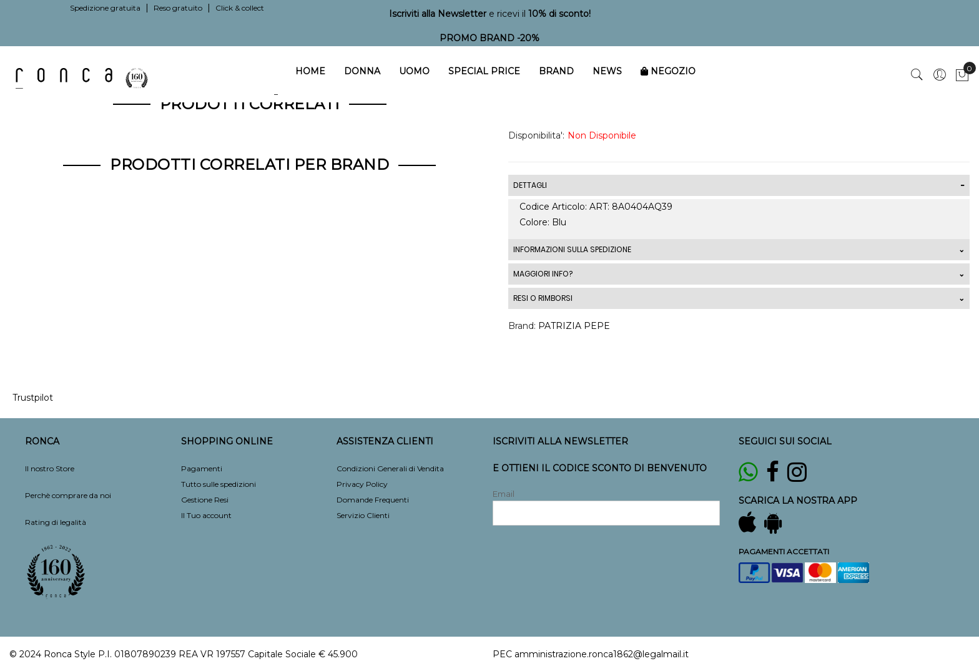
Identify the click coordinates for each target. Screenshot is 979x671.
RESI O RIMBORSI (543, 298)
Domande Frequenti (373, 499)
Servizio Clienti (363, 515)
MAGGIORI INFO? (543, 273)
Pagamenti (201, 468)
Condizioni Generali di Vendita (390, 468)
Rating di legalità (55, 522)
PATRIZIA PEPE (574, 325)
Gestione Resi (205, 499)
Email (503, 494)
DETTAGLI (530, 185)
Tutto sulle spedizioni (218, 484)
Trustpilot (32, 397)
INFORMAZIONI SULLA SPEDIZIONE (572, 249)
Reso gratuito (178, 7)
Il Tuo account (206, 515)
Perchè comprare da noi (68, 495)
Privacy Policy (362, 484)
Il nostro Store (49, 468)
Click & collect (239, 7)
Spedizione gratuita (105, 7)
